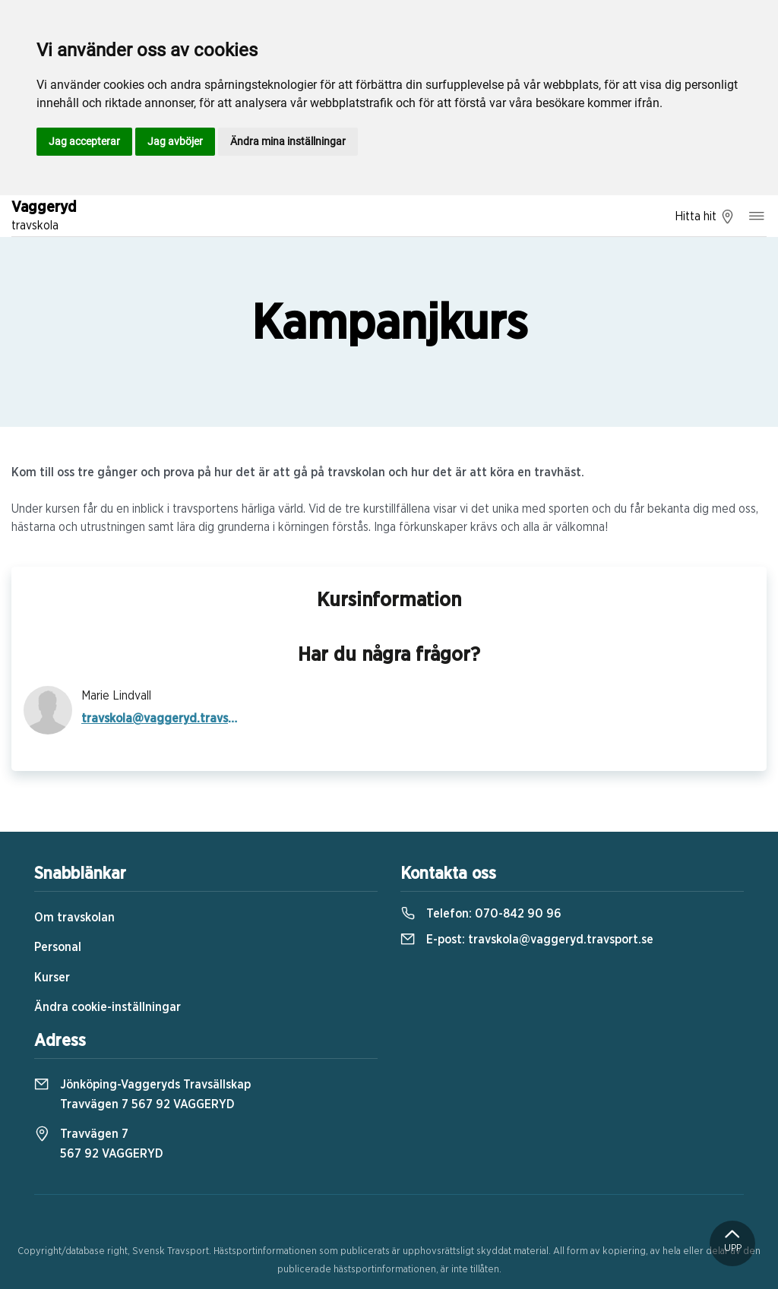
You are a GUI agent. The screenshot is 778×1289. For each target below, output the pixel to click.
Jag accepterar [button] (84, 141)
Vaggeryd (44, 217)
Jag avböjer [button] (175, 141)
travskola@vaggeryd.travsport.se (159, 718)
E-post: (526, 939)
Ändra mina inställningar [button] (288, 141)
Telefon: (480, 914)
